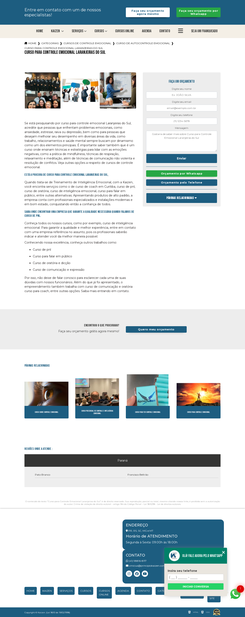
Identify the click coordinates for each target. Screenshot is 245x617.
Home (39, 31)
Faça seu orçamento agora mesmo (147, 12)
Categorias (50, 43)
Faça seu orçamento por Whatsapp (198, 12)
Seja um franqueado (204, 31)
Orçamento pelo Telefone (181, 182)
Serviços (77, 31)
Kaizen (55, 31)
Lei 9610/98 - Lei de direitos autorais (162, 504)
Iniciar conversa (196, 586)
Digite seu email (181, 101)
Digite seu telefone (182, 115)
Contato (164, 31)
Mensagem (181, 128)
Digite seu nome (181, 88)
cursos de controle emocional (87, 43)
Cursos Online (124, 31)
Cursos (99, 31)
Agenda (146, 31)
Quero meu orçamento (156, 329)
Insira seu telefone (182, 570)
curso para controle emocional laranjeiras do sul (63, 48)
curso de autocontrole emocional (143, 43)
